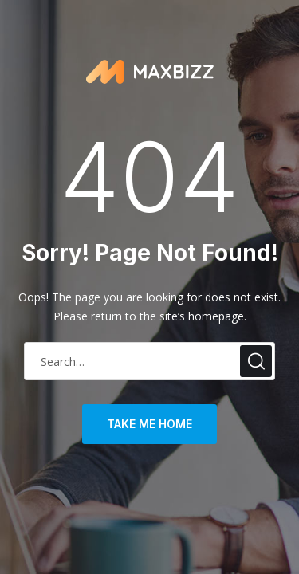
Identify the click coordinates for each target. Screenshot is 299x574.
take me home (149, 424)
